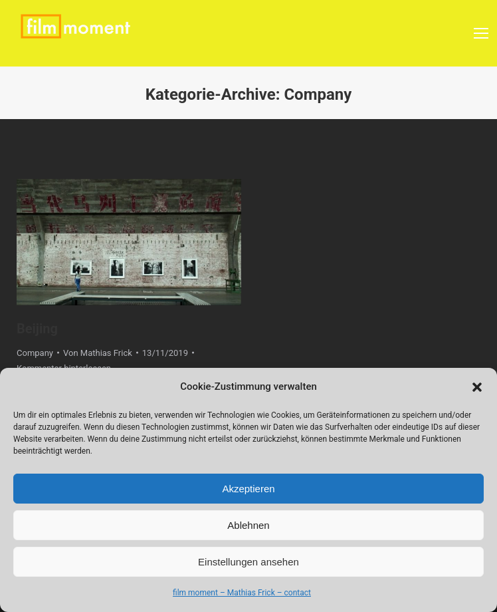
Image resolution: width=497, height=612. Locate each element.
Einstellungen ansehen (248, 561)
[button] (477, 387)
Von (97, 353)
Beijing (37, 329)
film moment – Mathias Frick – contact (242, 592)
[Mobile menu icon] (481, 33)
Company (35, 353)
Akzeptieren (248, 488)
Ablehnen (248, 525)
